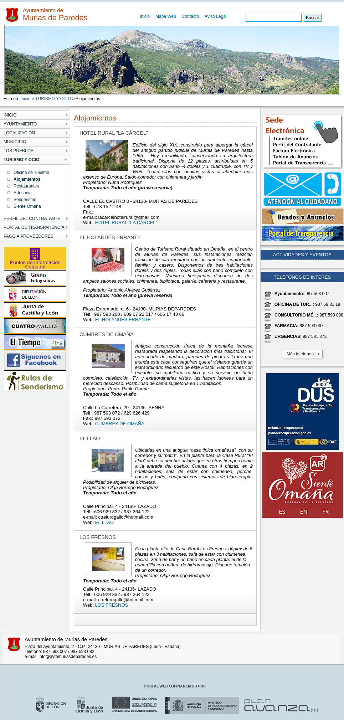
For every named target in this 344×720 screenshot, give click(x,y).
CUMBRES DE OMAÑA (119, 423)
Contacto (190, 16)
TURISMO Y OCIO (53, 98)
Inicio (145, 16)
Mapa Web (165, 16)
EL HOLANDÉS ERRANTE (123, 319)
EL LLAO (104, 522)
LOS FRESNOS (111, 605)
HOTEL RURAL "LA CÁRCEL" (126, 222)
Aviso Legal (216, 16)
